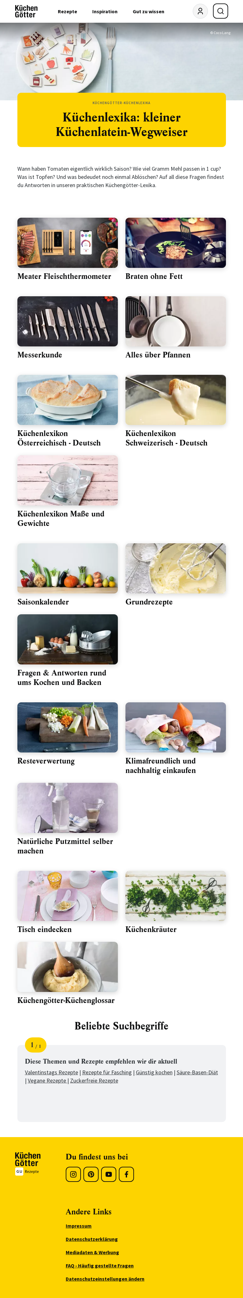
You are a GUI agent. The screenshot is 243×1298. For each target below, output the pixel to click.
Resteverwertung (46, 761)
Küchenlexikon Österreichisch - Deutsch (59, 438)
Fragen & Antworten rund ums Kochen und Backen (61, 677)
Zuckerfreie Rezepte (94, 1080)
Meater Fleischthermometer (64, 276)
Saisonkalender (43, 602)
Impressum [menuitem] (79, 1226)
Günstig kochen (154, 1072)
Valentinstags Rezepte (51, 1072)
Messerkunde (39, 355)
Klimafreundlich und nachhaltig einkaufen (160, 766)
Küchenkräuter (151, 929)
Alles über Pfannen (158, 355)
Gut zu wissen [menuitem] (148, 11)
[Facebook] (126, 1174)
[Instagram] (73, 1174)
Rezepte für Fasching (107, 1072)
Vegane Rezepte (47, 1080)
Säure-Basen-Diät (197, 1072)
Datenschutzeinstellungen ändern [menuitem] (105, 1279)
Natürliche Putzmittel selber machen (65, 846)
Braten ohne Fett (154, 276)
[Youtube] (108, 1174)
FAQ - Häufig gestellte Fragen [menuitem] (100, 1265)
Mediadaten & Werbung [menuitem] (92, 1252)
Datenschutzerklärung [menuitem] (92, 1239)
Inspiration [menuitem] (105, 11)
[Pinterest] (91, 1174)
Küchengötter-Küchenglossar (66, 1000)
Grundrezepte (149, 602)
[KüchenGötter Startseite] (26, 11)
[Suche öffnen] (220, 11)
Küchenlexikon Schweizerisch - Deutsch (166, 438)
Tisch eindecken (44, 929)
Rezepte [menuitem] (67, 11)
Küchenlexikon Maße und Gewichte (60, 518)
